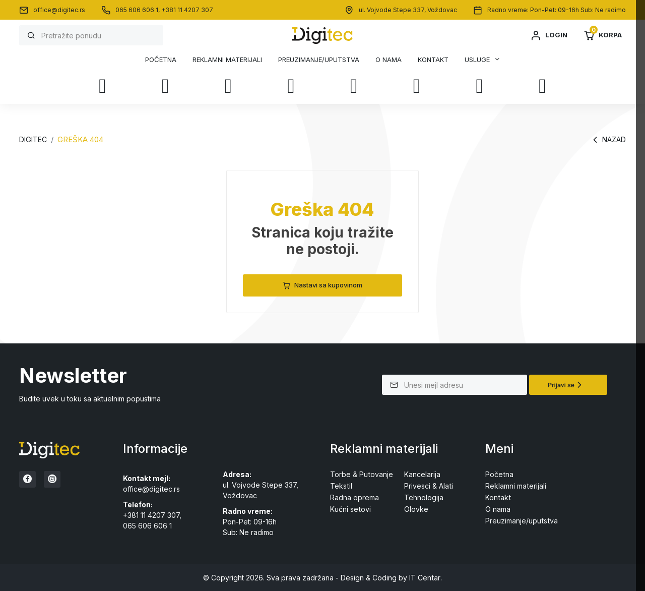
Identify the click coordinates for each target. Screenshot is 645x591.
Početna (160, 59)
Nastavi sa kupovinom (322, 285)
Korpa (603, 35)
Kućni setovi (350, 509)
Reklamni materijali (227, 59)
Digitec (32, 139)
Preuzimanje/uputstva (318, 59)
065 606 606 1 (147, 525)
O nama (388, 59)
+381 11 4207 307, (152, 515)
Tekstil (341, 486)
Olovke (416, 509)
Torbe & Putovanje (361, 474)
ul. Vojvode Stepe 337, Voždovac (408, 10)
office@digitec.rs (59, 10)
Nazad (608, 140)
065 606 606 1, (138, 10)
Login (548, 35)
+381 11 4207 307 (187, 10)
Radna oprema (354, 497)
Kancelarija (422, 474)
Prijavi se (566, 385)
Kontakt (433, 59)
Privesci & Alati (428, 486)
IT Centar (425, 577)
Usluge (477, 59)
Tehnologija (423, 497)
